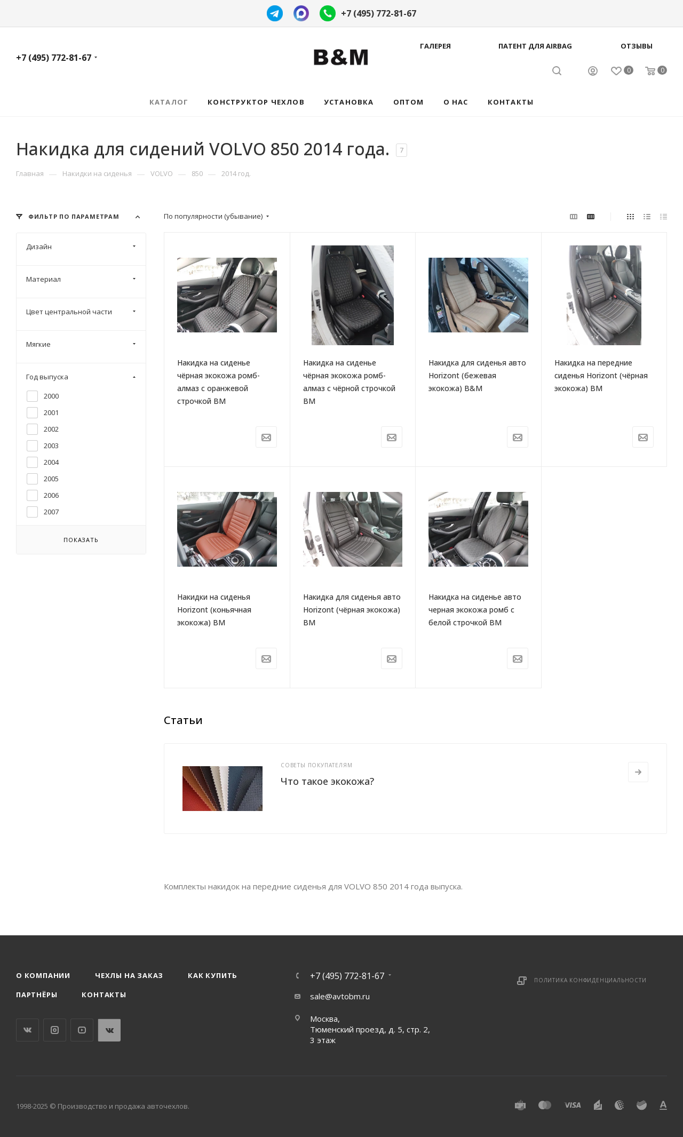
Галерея (435, 46)
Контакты (104, 994)
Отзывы (637, 46)
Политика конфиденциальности (590, 980)
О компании (43, 975)
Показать (80, 540)
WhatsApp (109, 1030)
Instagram (54, 1030)
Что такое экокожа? (327, 781)
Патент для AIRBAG (535, 46)
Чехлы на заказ (129, 975)
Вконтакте (27, 1030)
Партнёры (36, 994)
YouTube (81, 1030)
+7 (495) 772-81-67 (378, 13)
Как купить (212, 975)
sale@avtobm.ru (340, 996)
